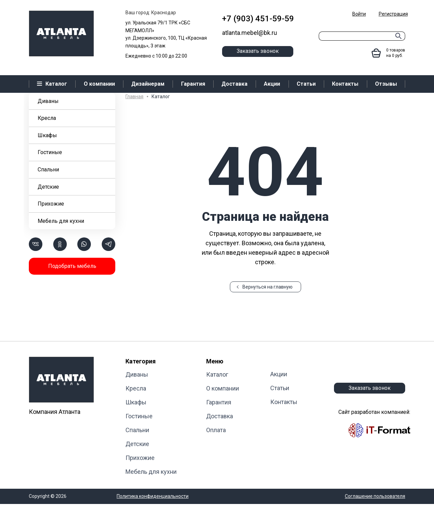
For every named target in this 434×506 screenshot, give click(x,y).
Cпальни (48, 169)
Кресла (47, 118)
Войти (359, 14)
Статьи (279, 388)
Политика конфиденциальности (153, 496)
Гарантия (218, 402)
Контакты (283, 401)
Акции (278, 374)
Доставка (219, 416)
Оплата (216, 430)
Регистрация (393, 14)
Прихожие (51, 204)
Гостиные (50, 152)
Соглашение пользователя (375, 496)
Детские (48, 187)
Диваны (48, 101)
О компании (222, 388)
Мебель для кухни (61, 221)
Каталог (217, 374)
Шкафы (47, 135)
